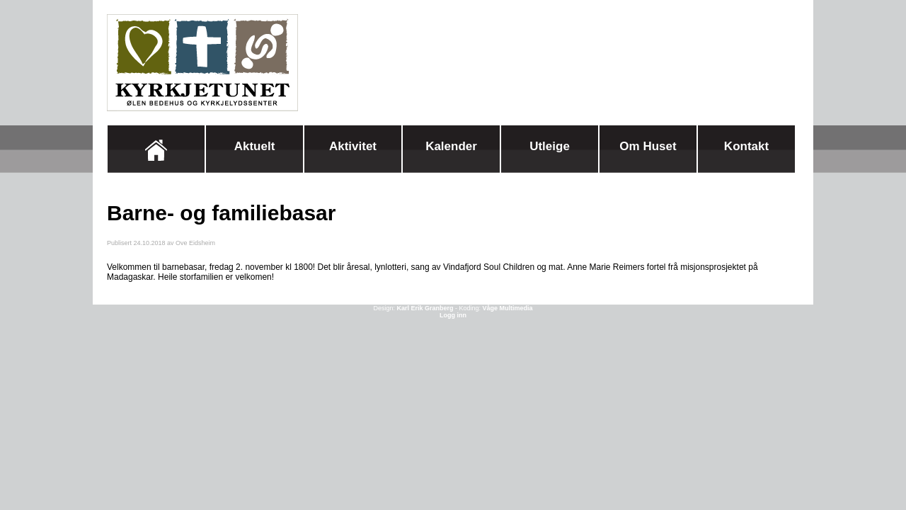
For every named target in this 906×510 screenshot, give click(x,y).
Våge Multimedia (508, 308)
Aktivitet (353, 146)
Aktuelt (254, 146)
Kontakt (746, 146)
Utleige (549, 146)
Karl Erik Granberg (424, 308)
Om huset (647, 146)
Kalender (451, 146)
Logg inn (453, 315)
